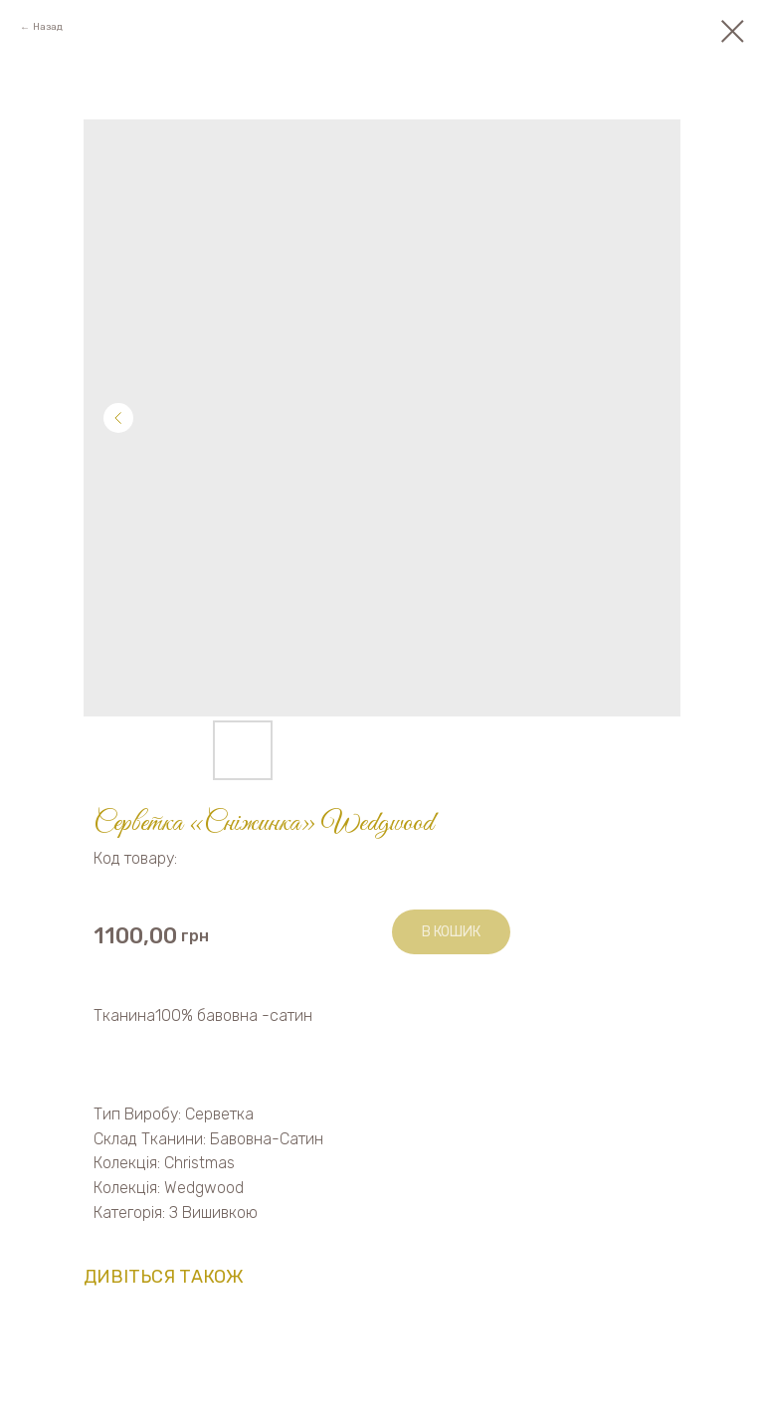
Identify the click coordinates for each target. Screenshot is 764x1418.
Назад (48, 27)
